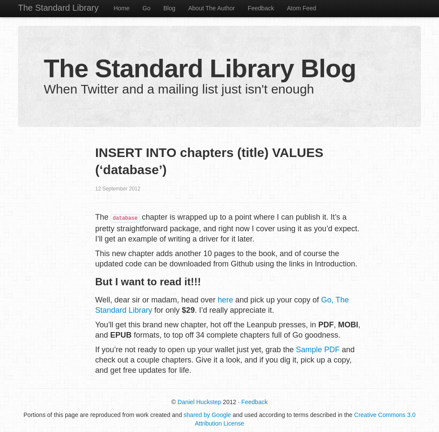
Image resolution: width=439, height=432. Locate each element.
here (225, 300)
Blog (169, 8)
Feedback (261, 8)
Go (146, 8)
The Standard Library (58, 7)
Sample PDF (318, 349)
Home (121, 8)
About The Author (211, 8)
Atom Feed (301, 8)
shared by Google (207, 414)
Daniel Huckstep (199, 402)
